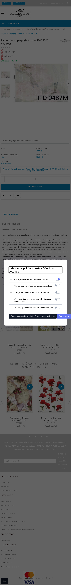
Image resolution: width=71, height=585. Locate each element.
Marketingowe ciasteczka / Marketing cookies (33, 286)
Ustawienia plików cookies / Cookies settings (32, 269)
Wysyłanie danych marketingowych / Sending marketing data (32, 300)
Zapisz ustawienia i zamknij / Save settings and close (33, 316)
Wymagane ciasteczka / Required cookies (31, 279)
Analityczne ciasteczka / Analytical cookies (31, 292)
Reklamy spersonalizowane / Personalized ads (33, 308)
